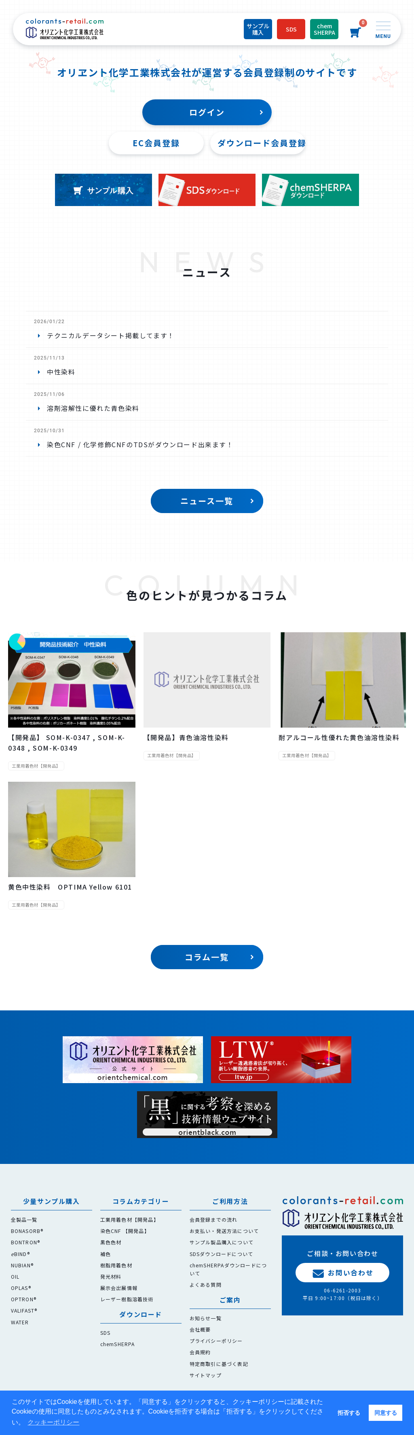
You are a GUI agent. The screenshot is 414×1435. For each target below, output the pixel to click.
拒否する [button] (349, 1413)
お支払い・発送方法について (224, 1230)
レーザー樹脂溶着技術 (127, 1299)
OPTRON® (23, 1299)
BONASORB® (27, 1230)
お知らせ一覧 (206, 1318)
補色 (105, 1253)
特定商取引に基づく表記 (219, 1363)
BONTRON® (25, 1242)
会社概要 (200, 1329)
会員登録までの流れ (214, 1219)
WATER (20, 1322)
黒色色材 (111, 1242)
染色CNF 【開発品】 (125, 1230)
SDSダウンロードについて (221, 1253)
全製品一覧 (24, 1219)
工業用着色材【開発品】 (129, 1219)
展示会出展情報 (118, 1287)
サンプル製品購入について (221, 1242)
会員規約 (200, 1352)
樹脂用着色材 (116, 1265)
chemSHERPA (117, 1343)
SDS (105, 1332)
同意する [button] (385, 1413)
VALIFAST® (24, 1310)
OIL (15, 1276)
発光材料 (111, 1276)
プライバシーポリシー (216, 1340)
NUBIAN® (22, 1265)
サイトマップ (206, 1375)
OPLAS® (21, 1287)
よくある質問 (206, 1284)
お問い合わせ (342, 1272)
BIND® (20, 1253)
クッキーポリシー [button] (53, 1422)
